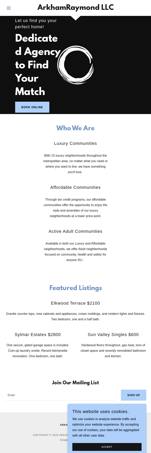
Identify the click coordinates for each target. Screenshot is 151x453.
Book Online (32, 107)
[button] (15, 8)
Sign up (133, 395)
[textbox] (60, 395)
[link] (75, 8)
